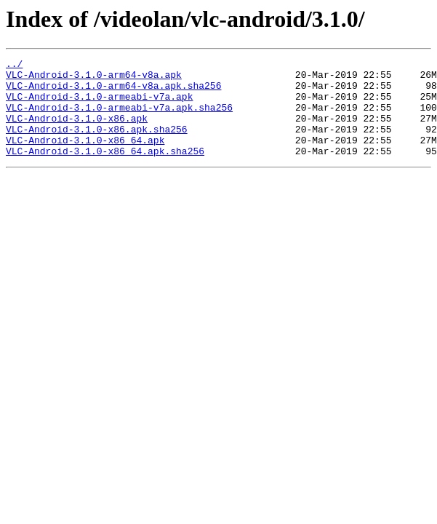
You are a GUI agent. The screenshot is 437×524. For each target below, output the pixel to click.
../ (14, 65)
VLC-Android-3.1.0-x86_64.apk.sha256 (105, 170)
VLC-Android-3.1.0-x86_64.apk (85, 157)
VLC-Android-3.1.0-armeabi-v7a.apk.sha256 (119, 117)
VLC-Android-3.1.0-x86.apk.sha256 (97, 144)
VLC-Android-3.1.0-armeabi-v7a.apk (99, 104)
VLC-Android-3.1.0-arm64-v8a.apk (94, 78)
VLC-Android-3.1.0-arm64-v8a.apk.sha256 (113, 91)
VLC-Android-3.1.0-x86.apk (77, 131)
